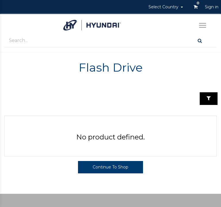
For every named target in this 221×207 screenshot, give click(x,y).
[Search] (200, 40)
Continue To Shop (110, 167)
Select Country (164, 6)
